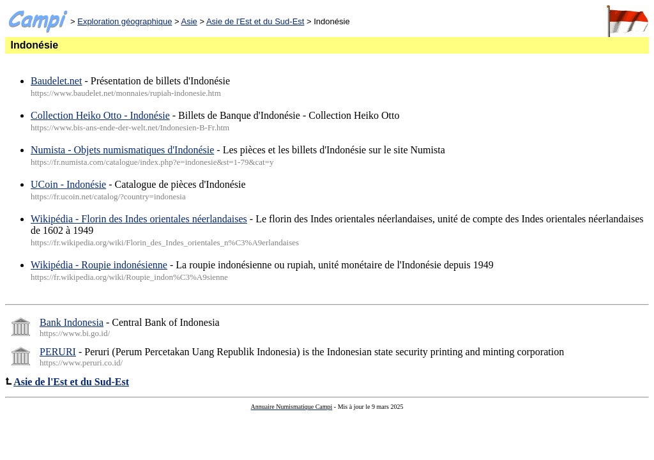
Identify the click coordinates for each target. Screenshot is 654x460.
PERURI (58, 351)
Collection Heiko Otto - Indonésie (100, 115)
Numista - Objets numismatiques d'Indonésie (122, 149)
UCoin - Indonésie (68, 184)
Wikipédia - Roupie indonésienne (99, 264)
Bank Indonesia (71, 322)
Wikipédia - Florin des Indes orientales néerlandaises (139, 218)
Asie (189, 21)
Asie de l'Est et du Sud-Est (255, 21)
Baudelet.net (56, 80)
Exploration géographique (124, 21)
